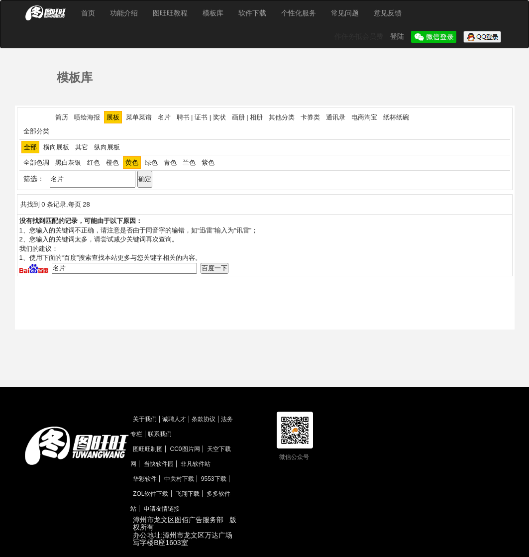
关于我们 (145, 419)
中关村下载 (179, 478)
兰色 (189, 162)
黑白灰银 (68, 162)
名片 (164, 117)
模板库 (213, 13)
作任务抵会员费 (359, 36)
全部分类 (36, 131)
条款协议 (203, 419)
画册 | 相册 (247, 117)
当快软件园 (159, 463)
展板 (112, 117)
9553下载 (213, 478)
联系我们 (160, 434)
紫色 (208, 162)
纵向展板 (107, 147)
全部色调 (36, 162)
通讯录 (335, 117)
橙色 (112, 162)
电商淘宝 (364, 117)
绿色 (151, 162)
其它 (81, 147)
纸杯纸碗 (396, 117)
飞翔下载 (188, 493)
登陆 (398, 36)
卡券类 (310, 117)
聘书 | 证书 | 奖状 (201, 117)
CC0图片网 (185, 449)
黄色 (131, 162)
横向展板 (56, 147)
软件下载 (252, 13)
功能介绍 (124, 13)
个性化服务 (298, 13)
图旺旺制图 (148, 449)
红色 (93, 162)
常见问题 (345, 13)
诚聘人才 (174, 419)
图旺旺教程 (170, 13)
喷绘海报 (87, 117)
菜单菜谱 (139, 117)
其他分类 (282, 117)
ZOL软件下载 (150, 493)
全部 (30, 147)
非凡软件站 (196, 463)
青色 (170, 162)
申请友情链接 (162, 508)
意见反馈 (388, 13)
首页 (88, 13)
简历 (61, 117)
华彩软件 (145, 478)
